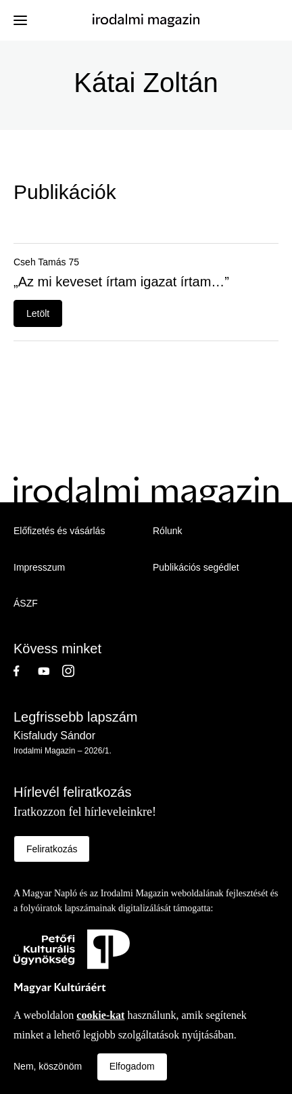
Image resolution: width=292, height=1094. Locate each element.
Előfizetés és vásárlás (59, 530)
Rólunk (167, 530)
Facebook (26, 671)
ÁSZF (26, 603)
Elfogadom (132, 1066)
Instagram (74, 671)
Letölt (37, 313)
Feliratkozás (51, 849)
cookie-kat (100, 1015)
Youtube (50, 671)
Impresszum (39, 567)
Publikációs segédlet (196, 567)
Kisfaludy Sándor (54, 735)
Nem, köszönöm (48, 1066)
